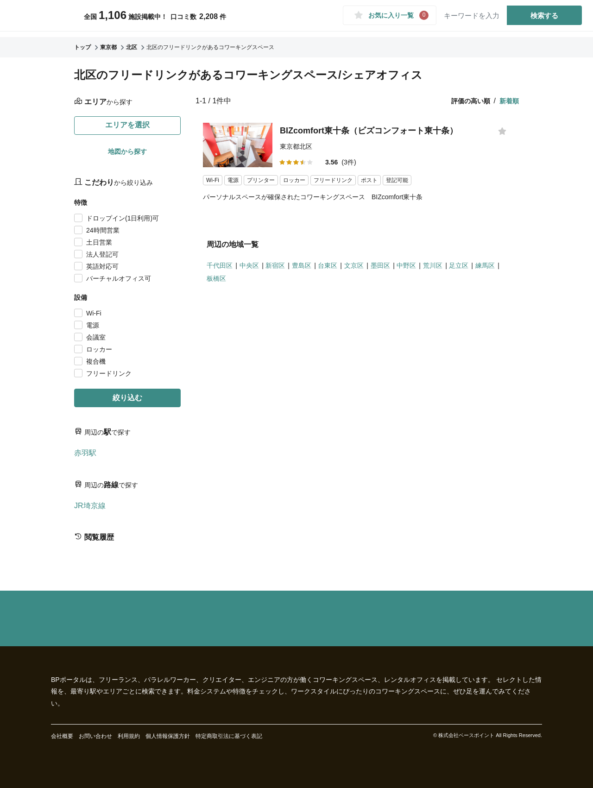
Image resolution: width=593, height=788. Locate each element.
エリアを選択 (127, 125)
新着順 (509, 101)
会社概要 (62, 736)
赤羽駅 (85, 453)
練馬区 (218, 282)
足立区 (486, 268)
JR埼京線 (90, 506)
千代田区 (221, 268)
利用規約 (129, 736)
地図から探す (127, 151)
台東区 (341, 268)
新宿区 (283, 268)
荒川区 (457, 268)
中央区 (254, 268)
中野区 (428, 268)
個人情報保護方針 (167, 736)
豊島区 (312, 268)
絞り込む (127, 398)
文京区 (370, 268)
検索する (539, 18)
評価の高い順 (470, 101)
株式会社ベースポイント (466, 735)
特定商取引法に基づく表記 (229, 736)
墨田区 (399, 268)
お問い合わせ (95, 736)
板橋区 (247, 282)
